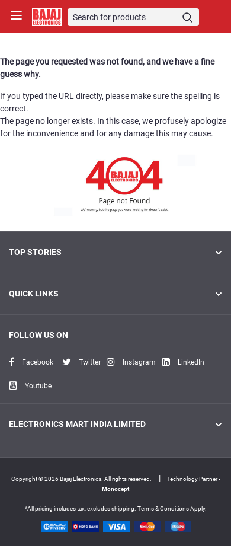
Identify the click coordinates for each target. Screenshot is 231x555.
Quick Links (115, 293)
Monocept (115, 489)
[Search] (134, 17)
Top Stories (115, 252)
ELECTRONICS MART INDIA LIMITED (115, 424)
